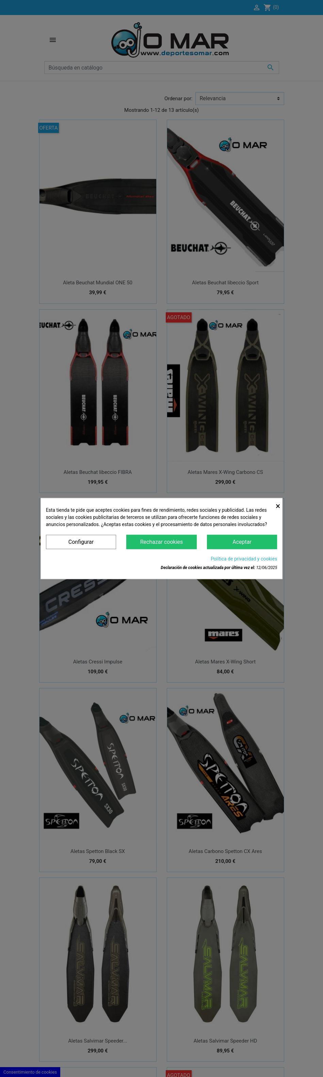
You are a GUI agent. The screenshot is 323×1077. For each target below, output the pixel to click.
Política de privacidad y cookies (244, 559)
